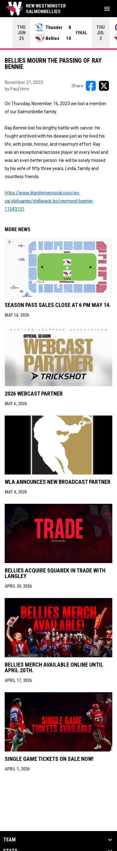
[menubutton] (107, 8)
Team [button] (9, 839)
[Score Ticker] (58, 32)
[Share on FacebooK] (91, 86)
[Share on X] (104, 86)
